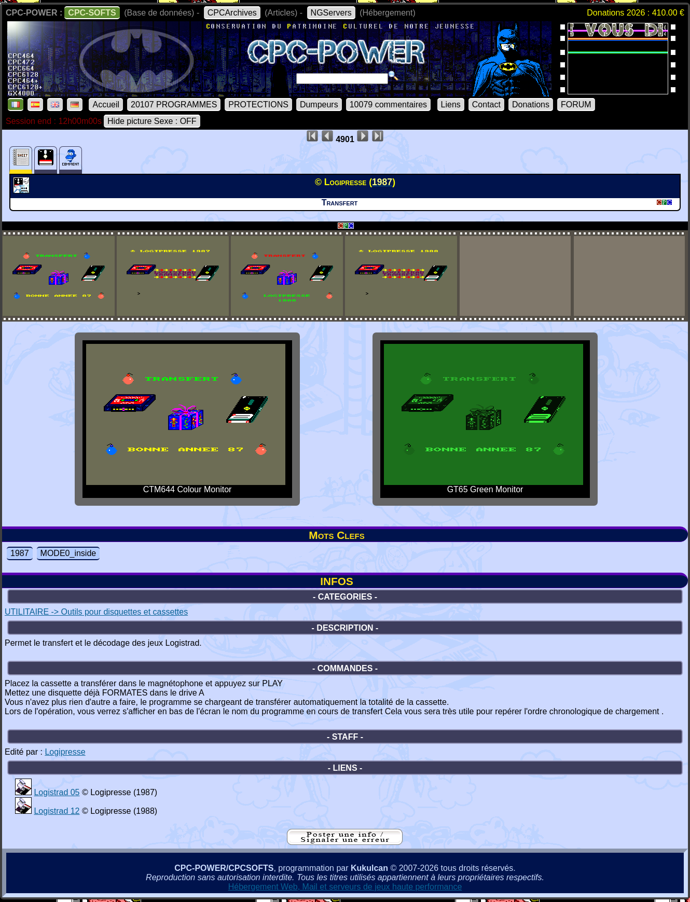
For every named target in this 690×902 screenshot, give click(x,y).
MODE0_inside (68, 553)
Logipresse (65, 751)
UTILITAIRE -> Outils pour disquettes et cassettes (96, 611)
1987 (19, 553)
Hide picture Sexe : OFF (152, 121)
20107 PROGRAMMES (174, 104)
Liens (451, 104)
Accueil (105, 104)
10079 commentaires (388, 104)
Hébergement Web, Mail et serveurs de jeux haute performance (345, 886)
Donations (530, 104)
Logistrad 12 (56, 811)
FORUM (576, 104)
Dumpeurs (319, 104)
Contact (486, 104)
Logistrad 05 (56, 792)
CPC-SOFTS (92, 12)
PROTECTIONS (258, 104)
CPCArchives (232, 12)
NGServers (331, 12)
